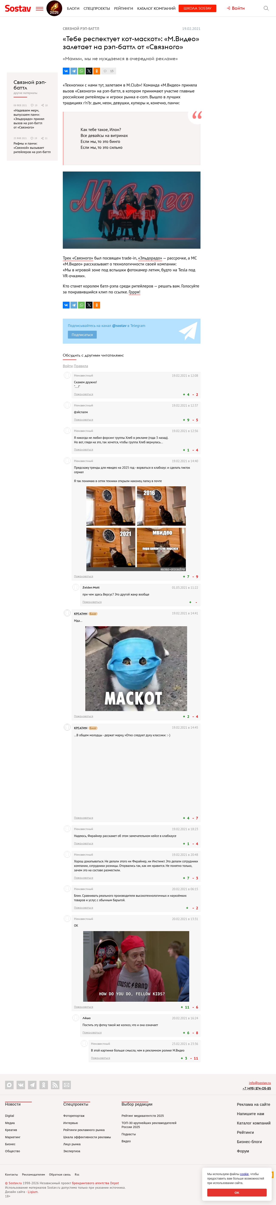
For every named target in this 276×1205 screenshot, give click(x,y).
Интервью (70, 1123)
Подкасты (129, 1134)
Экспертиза (71, 1151)
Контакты (11, 1174)
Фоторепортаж (74, 1115)
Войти (68, 365)
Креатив (11, 1130)
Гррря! (134, 292)
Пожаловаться (83, 394)
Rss (77, 1174)
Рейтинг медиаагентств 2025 (143, 1115)
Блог (93, 614)
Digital (9, 1115)
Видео (126, 1141)
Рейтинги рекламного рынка (84, 1130)
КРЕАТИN (80, 614)
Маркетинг (13, 1137)
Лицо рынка (72, 1144)
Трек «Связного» (78, 258)
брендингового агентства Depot (95, 1183)
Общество (12, 1151)
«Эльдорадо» (150, 258)
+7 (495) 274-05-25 (256, 1088)
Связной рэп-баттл (30, 85)
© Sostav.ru (13, 1183)
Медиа (10, 1123)
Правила (81, 365)
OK (237, 1192)
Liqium (33, 1192)
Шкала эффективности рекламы (87, 1137)
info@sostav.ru (260, 1083)
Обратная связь (60, 1174)
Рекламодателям (33, 1174)
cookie (244, 1174)
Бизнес (10, 1144)
